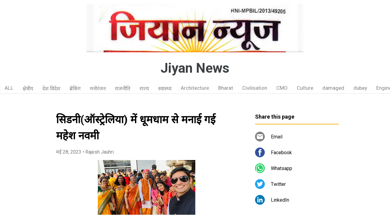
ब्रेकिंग (75, 88)
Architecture (195, 88)
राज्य (144, 88)
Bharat (225, 88)
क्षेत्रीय (28, 88)
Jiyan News (195, 68)
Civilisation (254, 88)
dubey (360, 88)
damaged (333, 88)
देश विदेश (51, 88)
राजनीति (122, 88)
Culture (305, 88)
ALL (9, 88)
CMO (282, 88)
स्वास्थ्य (165, 88)
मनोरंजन (98, 88)
